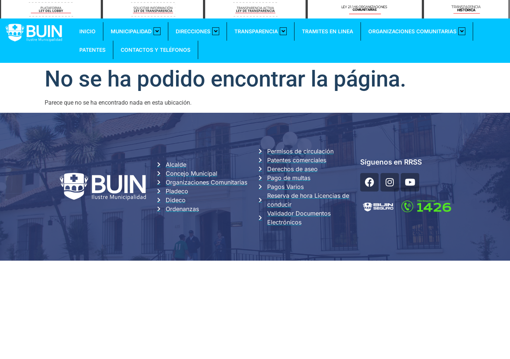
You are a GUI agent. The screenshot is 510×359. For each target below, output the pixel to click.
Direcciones (197, 31)
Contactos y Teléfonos (155, 50)
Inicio (87, 31)
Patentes (92, 50)
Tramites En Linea (327, 31)
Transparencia (260, 31)
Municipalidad (136, 31)
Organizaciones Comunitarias (416, 31)
